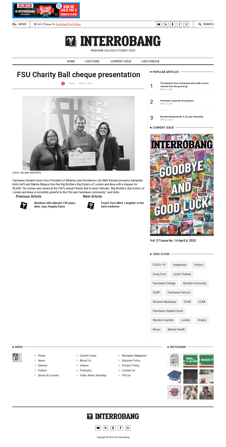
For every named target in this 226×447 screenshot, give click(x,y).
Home (71, 61)
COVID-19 (159, 268)
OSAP (156, 295)
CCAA (201, 304)
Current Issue (121, 61)
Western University (194, 286)
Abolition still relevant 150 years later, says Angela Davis (54, 204)
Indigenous (179, 268)
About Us (84, 365)
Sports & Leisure (47, 379)
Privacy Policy (129, 369)
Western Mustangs (164, 304)
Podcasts (84, 374)
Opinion (41, 369)
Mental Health (176, 332)
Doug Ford (159, 277)
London (185, 323)
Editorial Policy (129, 365)
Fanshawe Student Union (168, 314)
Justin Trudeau (182, 277)
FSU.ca (124, 379)
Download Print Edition (68, 24)
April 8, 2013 (86, 83)
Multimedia (151, 61)
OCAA (187, 304)
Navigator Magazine (133, 360)
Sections (92, 61)
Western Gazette (163, 323)
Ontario (202, 323)
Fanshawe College (164, 286)
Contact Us (127, 374)
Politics (198, 268)
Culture (41, 374)
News (72, 83)
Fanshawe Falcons (179, 295)
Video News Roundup (91, 379)
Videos (83, 369)
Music (156, 332)
